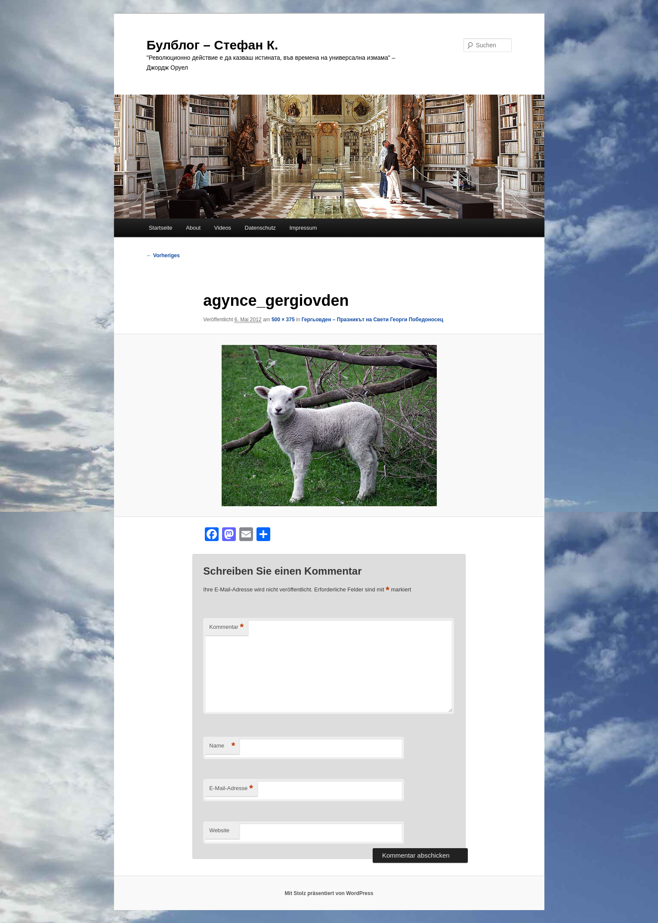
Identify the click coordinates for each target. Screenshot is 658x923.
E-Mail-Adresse (231, 788)
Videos (223, 228)
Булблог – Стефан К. (212, 45)
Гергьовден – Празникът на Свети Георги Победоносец (372, 320)
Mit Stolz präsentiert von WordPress (329, 893)
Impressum (303, 228)
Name (222, 746)
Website (219, 830)
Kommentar (226, 627)
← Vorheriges (163, 255)
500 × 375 (283, 320)
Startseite (161, 228)
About (193, 228)
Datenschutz (260, 228)
